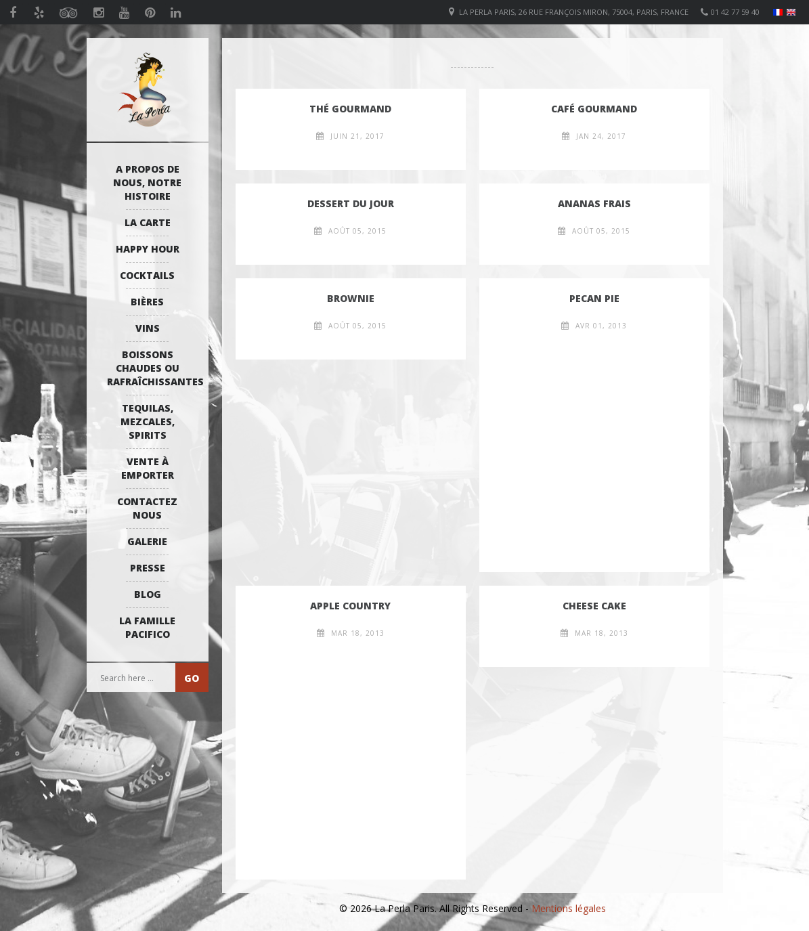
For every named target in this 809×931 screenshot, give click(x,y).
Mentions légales (568, 908)
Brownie (350, 298)
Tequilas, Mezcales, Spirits (148, 421)
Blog (147, 594)
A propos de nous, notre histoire (147, 182)
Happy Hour (147, 248)
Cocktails (147, 275)
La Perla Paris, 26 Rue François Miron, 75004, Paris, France (573, 12)
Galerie (147, 541)
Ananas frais (594, 203)
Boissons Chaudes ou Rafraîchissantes (151, 368)
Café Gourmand (594, 108)
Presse (147, 567)
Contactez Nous (147, 508)
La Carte (148, 222)
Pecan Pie (594, 298)
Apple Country (350, 605)
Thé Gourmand (350, 108)
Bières (147, 301)
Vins (147, 328)
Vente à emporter (147, 468)
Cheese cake (594, 605)
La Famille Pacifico (147, 627)
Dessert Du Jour (350, 203)
